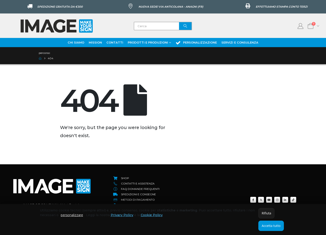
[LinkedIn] (285, 200)
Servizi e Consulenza (239, 42)
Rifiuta (266, 213)
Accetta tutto (271, 226)
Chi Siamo (76, 42)
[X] (261, 200)
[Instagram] (277, 200)
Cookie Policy (152, 215)
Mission (95, 42)
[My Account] (300, 26)
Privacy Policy (122, 215)
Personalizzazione (196, 42)
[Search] (185, 26)
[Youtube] (269, 200)
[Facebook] (253, 200)
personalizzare (72, 215)
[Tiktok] (293, 200)
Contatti (114, 42)
